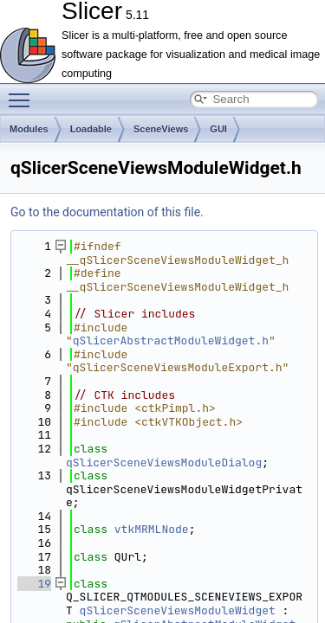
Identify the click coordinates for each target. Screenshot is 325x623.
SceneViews (160, 129)
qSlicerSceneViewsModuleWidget (178, 610)
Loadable (91, 129)
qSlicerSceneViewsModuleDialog (164, 462)
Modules (29, 129)
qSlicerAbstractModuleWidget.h (171, 340)
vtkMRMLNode (151, 529)
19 (34, 583)
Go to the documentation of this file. (107, 212)
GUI (218, 129)
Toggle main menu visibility (23, 92)
